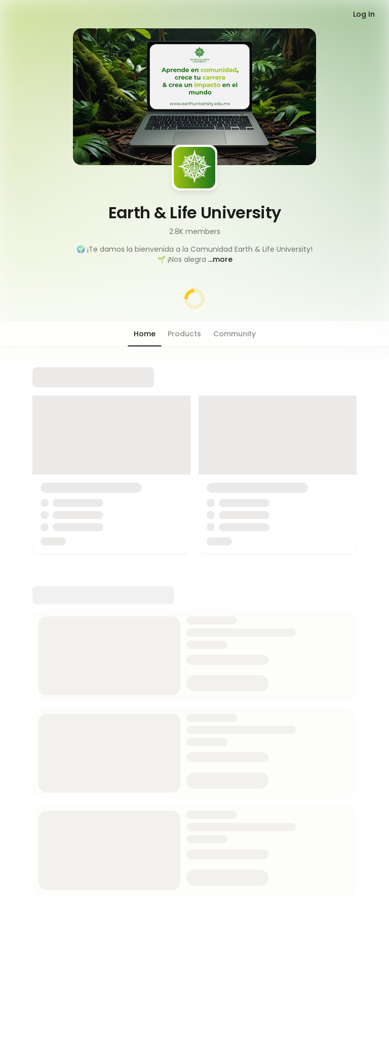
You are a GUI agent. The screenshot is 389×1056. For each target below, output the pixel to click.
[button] (194, 254)
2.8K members (194, 231)
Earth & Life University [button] (194, 212)
